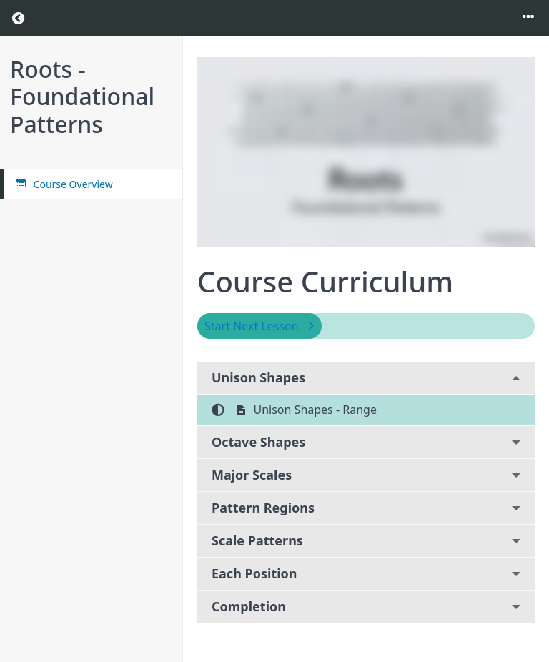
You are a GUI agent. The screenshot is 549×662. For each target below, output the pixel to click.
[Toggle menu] (528, 18)
